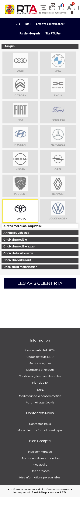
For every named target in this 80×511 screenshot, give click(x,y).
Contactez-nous (40, 423)
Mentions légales (40, 363)
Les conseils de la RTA (40, 350)
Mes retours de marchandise (40, 458)
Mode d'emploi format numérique (39, 430)
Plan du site (40, 382)
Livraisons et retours (40, 369)
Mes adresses (40, 471)
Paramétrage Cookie (40, 402)
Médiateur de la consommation (40, 396)
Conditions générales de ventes (40, 376)
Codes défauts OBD (40, 356)
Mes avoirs (40, 464)
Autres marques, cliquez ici (22, 226)
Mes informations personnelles (40, 477)
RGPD (40, 389)
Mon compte (40, 441)
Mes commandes (40, 451)
